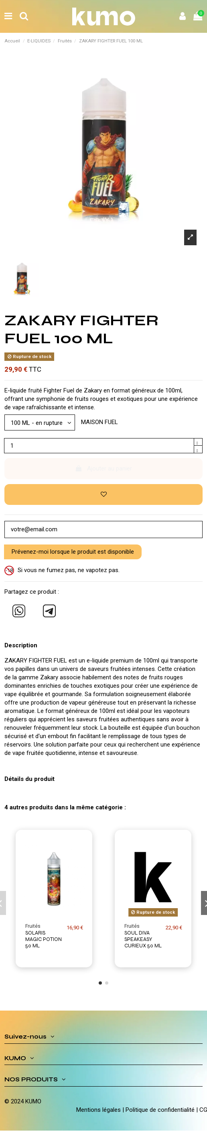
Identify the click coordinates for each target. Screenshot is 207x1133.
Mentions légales (98, 1109)
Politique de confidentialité (160, 1109)
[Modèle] (39, 422)
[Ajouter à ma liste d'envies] (103, 494)
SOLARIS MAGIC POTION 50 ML (43, 939)
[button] (100, 983)
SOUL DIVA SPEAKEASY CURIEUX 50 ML (143, 939)
